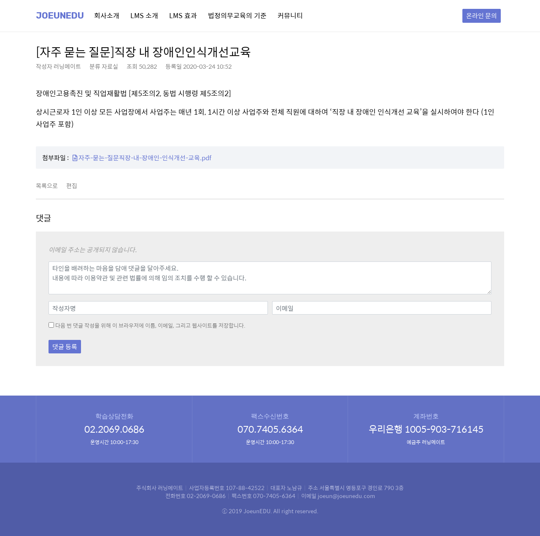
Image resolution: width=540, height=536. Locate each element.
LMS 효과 (183, 15)
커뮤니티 (290, 15)
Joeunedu (60, 16)
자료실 (110, 66)
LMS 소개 (144, 15)
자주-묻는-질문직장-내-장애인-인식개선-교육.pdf (142, 157)
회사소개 (106, 15)
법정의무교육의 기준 (237, 15)
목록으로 (47, 185)
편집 (71, 185)
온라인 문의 (481, 15)
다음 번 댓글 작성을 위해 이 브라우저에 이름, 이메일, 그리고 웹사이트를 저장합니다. (150, 325)
